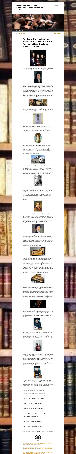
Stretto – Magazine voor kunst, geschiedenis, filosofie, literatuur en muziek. (29, 7)
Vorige (54, 33)
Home (17, 30)
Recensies (21, 30)
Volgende (58, 33)
